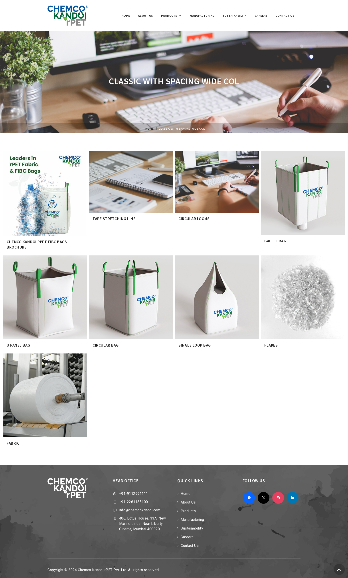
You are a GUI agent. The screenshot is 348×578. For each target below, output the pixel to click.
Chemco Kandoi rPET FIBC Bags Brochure (37, 243)
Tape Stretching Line (114, 218)
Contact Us (284, 16)
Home (126, 16)
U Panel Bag (18, 342)
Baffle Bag (275, 240)
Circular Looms (194, 218)
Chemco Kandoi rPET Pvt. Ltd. (102, 566)
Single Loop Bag (194, 342)
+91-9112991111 (133, 490)
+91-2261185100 (133, 498)
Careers (261, 16)
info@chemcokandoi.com (139, 506)
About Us (188, 499)
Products (171, 15)
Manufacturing (202, 16)
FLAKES (271, 342)
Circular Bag (106, 342)
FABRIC (13, 440)
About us (145, 16)
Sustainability (235, 16)
